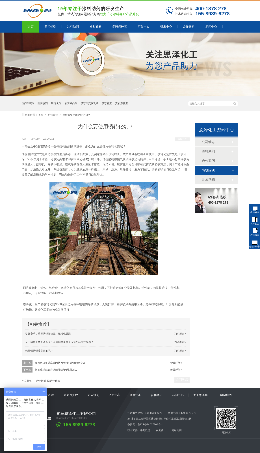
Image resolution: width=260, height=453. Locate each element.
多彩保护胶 (119, 26)
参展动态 (208, 179)
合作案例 (188, 26)
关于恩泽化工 (202, 395)
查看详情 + (176, 362)
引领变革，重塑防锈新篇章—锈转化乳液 (48, 333)
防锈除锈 (53, 114)
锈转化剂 (56, 103)
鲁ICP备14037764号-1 (150, 424)
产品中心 (143, 26)
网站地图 (226, 395)
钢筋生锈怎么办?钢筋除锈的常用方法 (56, 369)
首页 (41, 114)
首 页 (30, 26)
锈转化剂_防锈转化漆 (48, 380)
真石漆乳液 (121, 103)
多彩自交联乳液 (89, 103)
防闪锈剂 (50, 26)
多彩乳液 (95, 26)
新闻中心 (211, 26)
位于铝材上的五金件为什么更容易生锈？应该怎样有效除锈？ (59, 342)
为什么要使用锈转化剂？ (76, 114)
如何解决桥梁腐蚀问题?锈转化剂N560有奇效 (60, 362)
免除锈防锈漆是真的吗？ (39, 350)
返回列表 (182, 139)
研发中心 (166, 26)
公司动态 (208, 142)
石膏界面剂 (71, 103)
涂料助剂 (73, 26)
